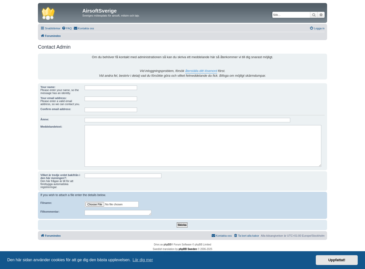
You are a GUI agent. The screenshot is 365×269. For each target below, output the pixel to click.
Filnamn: (46, 202)
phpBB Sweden (187, 249)
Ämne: (44, 119)
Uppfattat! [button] (336, 260)
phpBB (167, 244)
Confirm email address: (55, 109)
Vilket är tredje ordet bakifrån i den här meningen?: (60, 176)
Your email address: (53, 98)
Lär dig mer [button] (143, 260)
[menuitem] (67, 28)
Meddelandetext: (51, 126)
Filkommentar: (49, 211)
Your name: (47, 86)
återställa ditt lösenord (201, 71)
